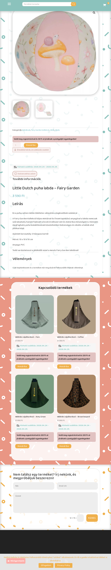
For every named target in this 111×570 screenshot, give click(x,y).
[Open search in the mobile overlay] (50, 4)
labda (57, 130)
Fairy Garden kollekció (40, 130)
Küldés (92, 518)
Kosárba (31, 145)
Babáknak (26, 130)
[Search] (86, 4)
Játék (52, 130)
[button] (94, 12)
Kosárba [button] (22, 366)
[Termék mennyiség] (17, 145)
